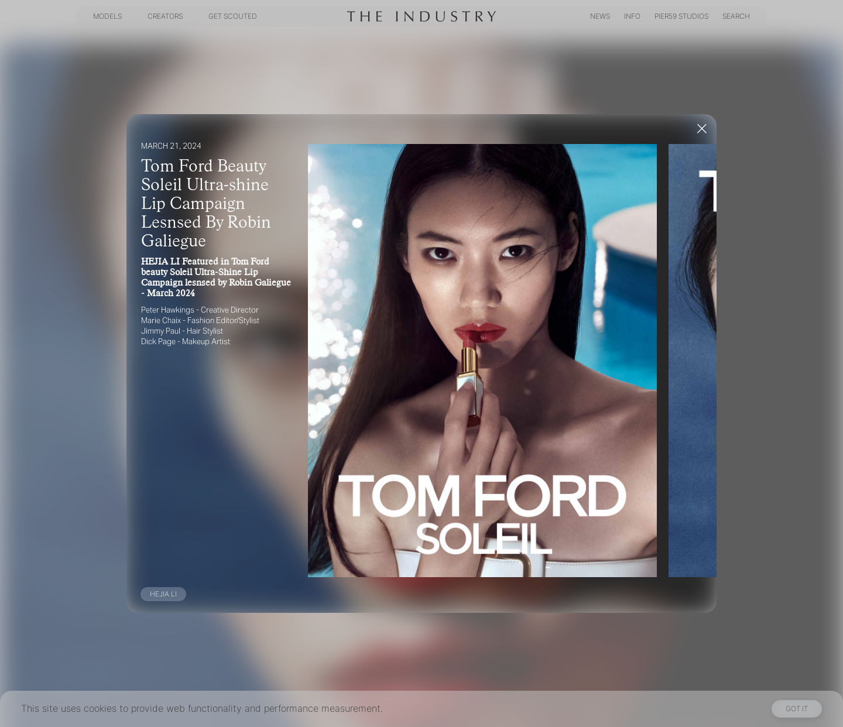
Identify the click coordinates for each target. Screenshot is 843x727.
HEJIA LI (163, 593)
